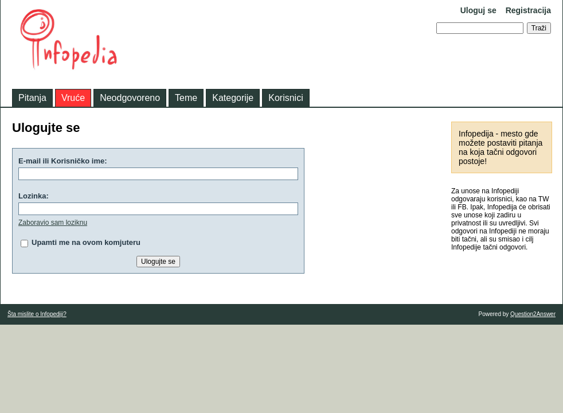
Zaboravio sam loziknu (52, 223)
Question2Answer (533, 314)
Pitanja (32, 98)
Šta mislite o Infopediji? (37, 314)
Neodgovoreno (130, 98)
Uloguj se (478, 10)
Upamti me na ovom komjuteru (86, 242)
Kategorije (232, 98)
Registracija (528, 10)
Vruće (73, 98)
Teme (186, 98)
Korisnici (285, 98)
